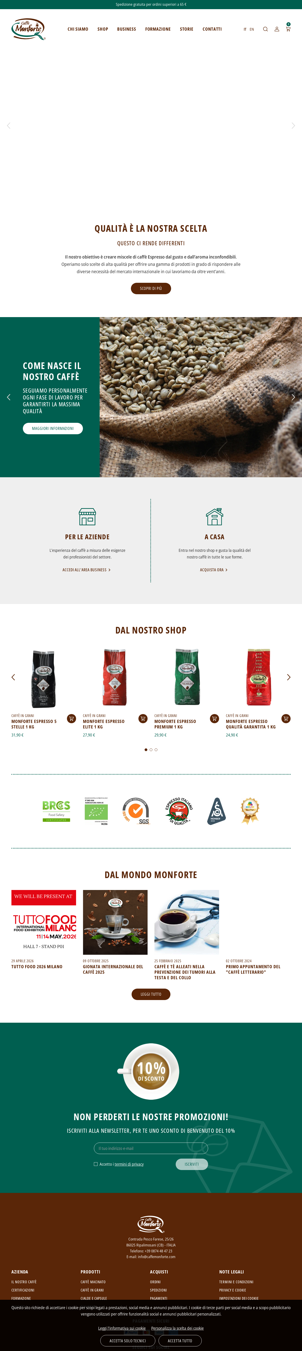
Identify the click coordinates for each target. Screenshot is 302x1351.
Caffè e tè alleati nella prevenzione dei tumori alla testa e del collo (185, 972)
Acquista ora (214, 569)
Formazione (21, 1298)
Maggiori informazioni (53, 428)
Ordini (155, 1281)
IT (245, 29)
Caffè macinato (93, 1281)
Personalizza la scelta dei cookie (177, 1328)
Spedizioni (158, 1290)
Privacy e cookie (232, 1290)
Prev (8, 125)
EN (252, 29)
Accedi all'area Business (87, 569)
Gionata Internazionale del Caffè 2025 (113, 969)
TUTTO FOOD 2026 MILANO (37, 966)
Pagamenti (158, 1298)
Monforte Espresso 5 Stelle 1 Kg (34, 724)
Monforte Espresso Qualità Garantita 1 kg (251, 724)
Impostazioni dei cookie (239, 1298)
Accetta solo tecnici (128, 1340)
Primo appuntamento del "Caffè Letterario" (253, 969)
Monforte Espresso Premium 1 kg (175, 724)
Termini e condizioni (236, 1281)
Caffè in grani (92, 1290)
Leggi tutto (151, 994)
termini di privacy (129, 1164)
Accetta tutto (180, 1340)
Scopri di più (151, 288)
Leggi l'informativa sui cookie (122, 1328)
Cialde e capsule (94, 1298)
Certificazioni (22, 1290)
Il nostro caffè (24, 1281)
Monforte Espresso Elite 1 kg (104, 724)
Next (293, 125)
